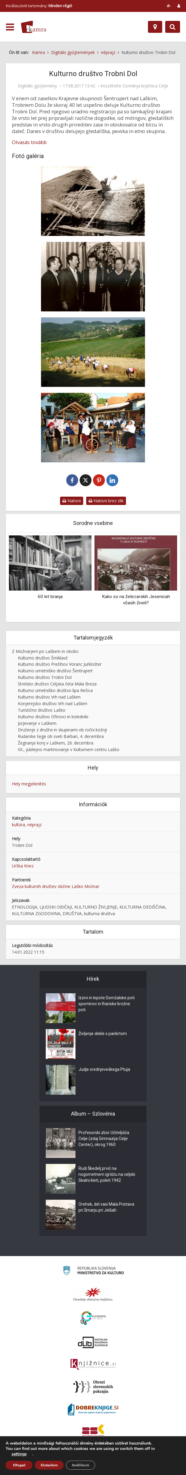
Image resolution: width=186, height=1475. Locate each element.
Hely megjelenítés (29, 784)
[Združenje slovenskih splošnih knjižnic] (93, 1365)
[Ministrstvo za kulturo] (93, 1271)
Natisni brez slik (106, 500)
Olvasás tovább (29, 142)
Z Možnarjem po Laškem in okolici (45, 651)
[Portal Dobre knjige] (93, 1409)
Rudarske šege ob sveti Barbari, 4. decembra (61, 736)
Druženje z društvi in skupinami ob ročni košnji (62, 730)
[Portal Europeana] (93, 1318)
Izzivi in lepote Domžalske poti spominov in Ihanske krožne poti (106, 1003)
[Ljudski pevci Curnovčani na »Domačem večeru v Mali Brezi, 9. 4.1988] (93, 276)
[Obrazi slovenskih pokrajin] (93, 1387)
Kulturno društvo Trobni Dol (45, 677)
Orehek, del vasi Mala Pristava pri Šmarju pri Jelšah (106, 1207)
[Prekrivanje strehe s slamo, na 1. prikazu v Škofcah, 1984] (93, 201)
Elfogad (19, 1465)
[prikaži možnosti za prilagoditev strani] (169, 5)
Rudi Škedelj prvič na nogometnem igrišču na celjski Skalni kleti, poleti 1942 (106, 1174)
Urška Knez (23, 866)
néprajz (34, 824)
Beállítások (80, 1465)
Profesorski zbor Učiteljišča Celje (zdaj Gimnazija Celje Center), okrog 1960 (103, 1138)
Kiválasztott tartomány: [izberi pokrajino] (39, 5)
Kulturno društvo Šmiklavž (43, 658)
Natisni (71, 500)
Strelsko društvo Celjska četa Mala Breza (57, 684)
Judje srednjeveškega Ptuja (104, 1069)
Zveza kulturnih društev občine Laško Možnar (55, 886)
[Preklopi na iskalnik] (172, 27)
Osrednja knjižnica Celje (145, 86)
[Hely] (155, 27)
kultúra (18, 824)
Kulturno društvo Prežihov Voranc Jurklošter (60, 664)
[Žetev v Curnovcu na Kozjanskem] (93, 352)
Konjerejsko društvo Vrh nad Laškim (52, 703)
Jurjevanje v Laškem (37, 723)
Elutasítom (49, 1465)
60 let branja (50, 596)
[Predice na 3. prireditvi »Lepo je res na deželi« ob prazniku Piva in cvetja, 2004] (93, 427)
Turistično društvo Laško (41, 710)
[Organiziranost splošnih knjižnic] (93, 1294)
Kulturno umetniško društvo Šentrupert (55, 671)
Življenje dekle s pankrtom (102, 1033)
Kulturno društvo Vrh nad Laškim (49, 697)
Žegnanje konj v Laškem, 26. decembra (55, 743)
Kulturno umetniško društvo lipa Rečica (55, 690)
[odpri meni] (10, 27)
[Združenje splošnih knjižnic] (93, 1431)
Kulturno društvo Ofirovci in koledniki (53, 716)
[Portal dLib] (93, 1342)
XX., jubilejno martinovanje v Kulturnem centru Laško (68, 749)
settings (19, 1454)
